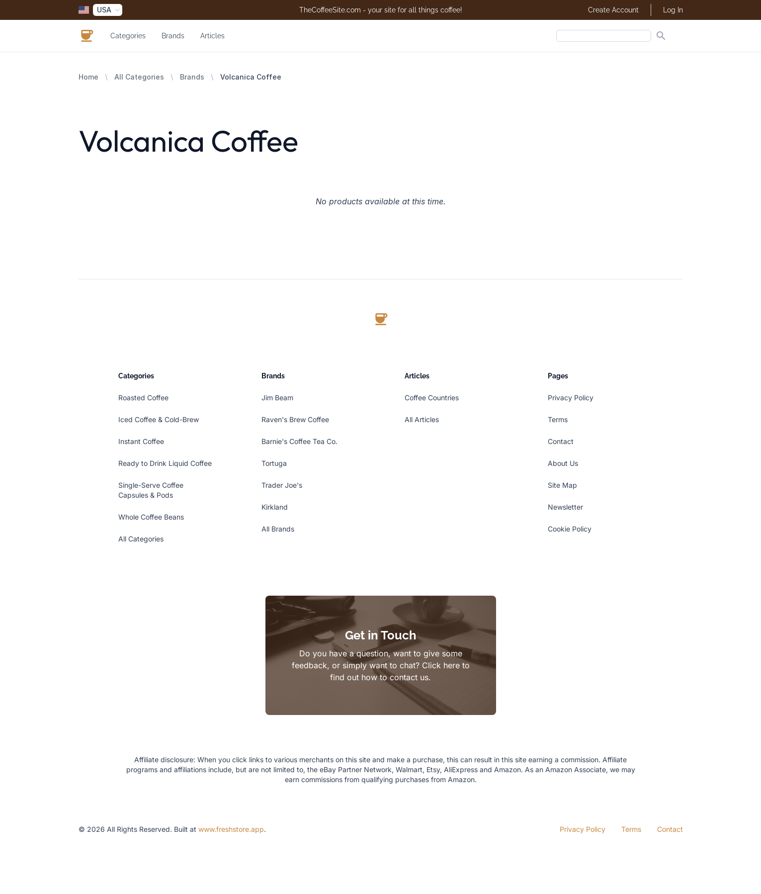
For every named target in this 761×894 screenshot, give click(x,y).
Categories (128, 36)
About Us (563, 463)
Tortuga (274, 463)
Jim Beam (277, 397)
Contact (561, 441)
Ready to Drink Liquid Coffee (165, 463)
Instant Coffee (141, 441)
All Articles (422, 419)
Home (88, 77)
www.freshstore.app (231, 829)
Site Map (562, 485)
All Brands (277, 529)
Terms (558, 419)
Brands (173, 36)
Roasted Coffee (143, 397)
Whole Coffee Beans (151, 517)
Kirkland (274, 507)
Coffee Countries (432, 397)
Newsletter (565, 507)
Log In (673, 10)
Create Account (613, 10)
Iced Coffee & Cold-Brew (158, 419)
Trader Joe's (281, 485)
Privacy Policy (570, 397)
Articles (212, 36)
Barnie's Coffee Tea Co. (299, 441)
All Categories (139, 77)
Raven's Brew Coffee (295, 419)
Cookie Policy (570, 529)
